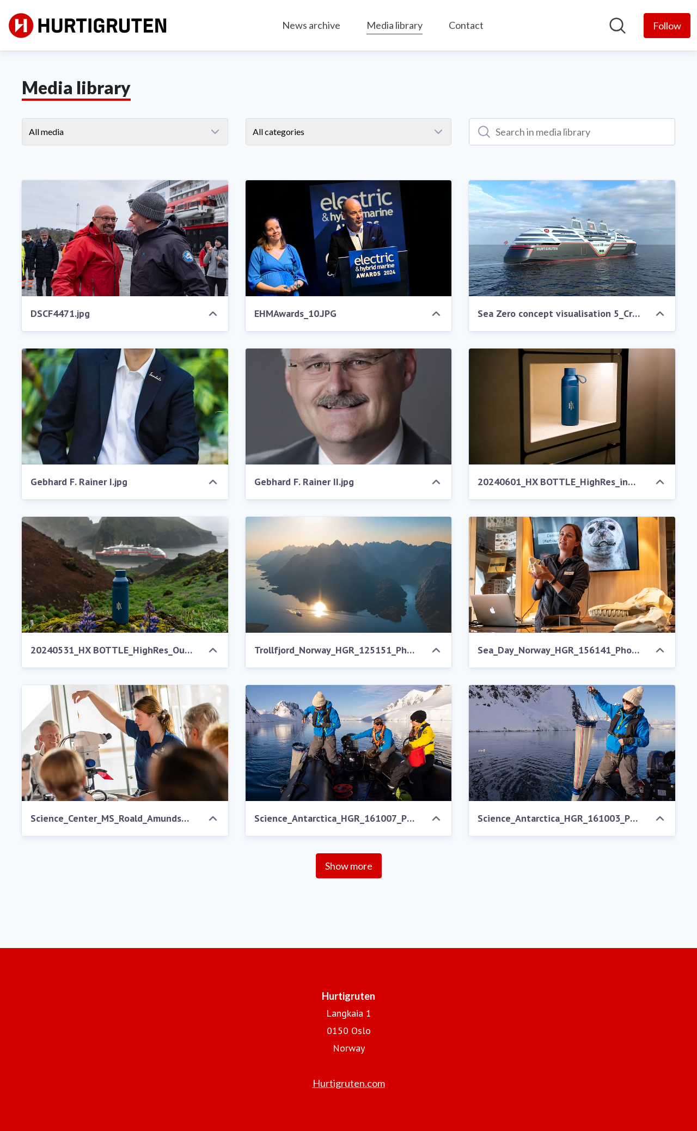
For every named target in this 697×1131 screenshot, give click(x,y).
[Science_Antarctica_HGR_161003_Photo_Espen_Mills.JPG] (572, 743)
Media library (394, 23)
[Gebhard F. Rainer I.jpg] (125, 406)
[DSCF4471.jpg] (125, 238)
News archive (311, 25)
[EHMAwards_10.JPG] (349, 238)
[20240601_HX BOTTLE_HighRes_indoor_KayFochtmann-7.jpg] (572, 406)
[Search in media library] (572, 131)
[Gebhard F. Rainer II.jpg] (349, 406)
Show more (348, 866)
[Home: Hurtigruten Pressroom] (88, 25)
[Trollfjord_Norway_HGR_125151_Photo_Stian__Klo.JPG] (349, 575)
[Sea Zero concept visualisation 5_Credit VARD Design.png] (572, 238)
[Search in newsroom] (617, 25)
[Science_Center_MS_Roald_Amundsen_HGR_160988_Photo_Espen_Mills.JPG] (125, 743)
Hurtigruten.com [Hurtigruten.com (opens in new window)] (349, 1083)
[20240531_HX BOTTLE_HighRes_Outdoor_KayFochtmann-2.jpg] (125, 575)
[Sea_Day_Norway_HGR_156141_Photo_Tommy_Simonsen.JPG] (572, 575)
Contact (466, 25)
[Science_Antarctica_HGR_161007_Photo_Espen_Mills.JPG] (349, 743)
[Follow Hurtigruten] (667, 25)
